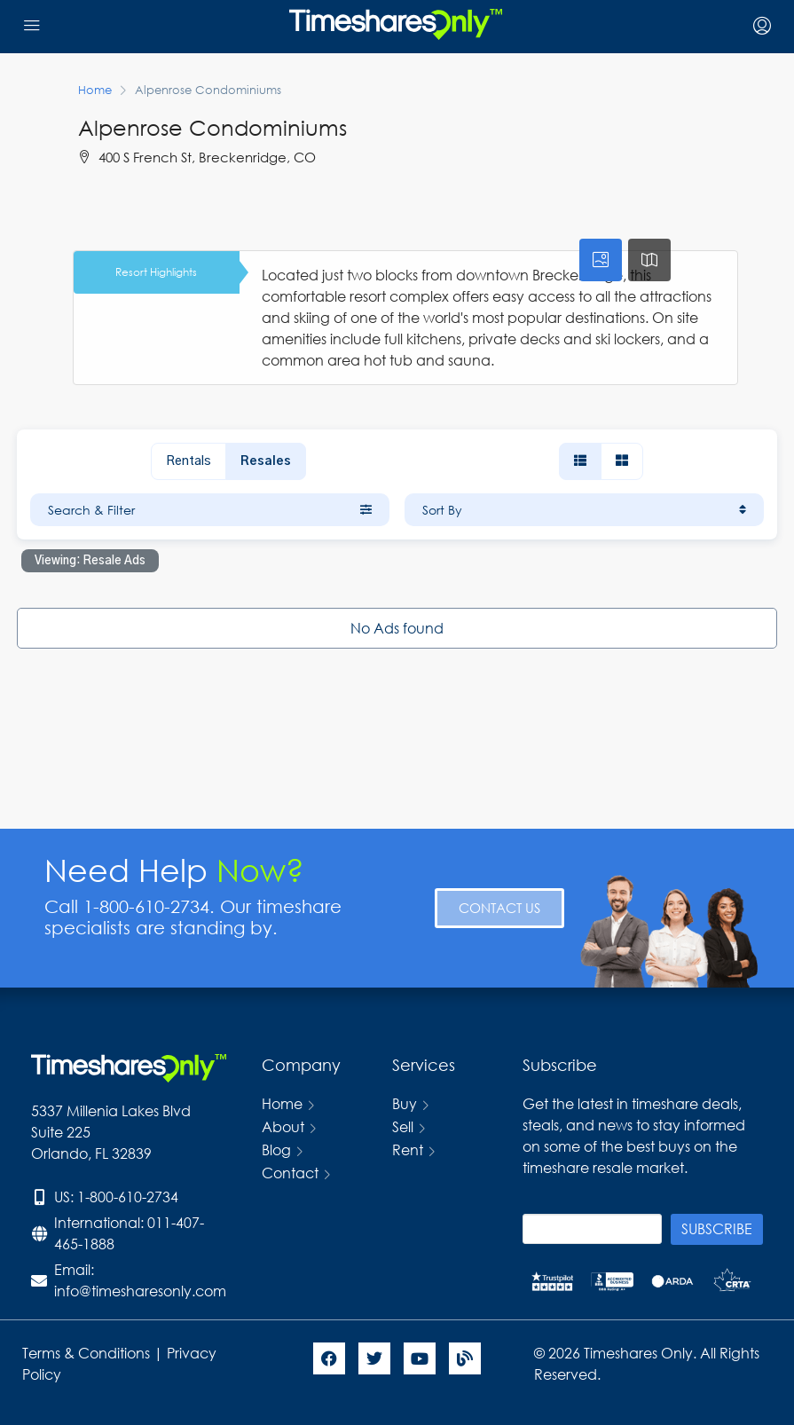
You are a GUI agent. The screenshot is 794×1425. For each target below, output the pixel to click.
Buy (404, 1103)
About (283, 1126)
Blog (276, 1149)
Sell (402, 1126)
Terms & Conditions (86, 1352)
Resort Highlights (156, 271)
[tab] (600, 260)
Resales (265, 461)
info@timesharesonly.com (140, 1290)
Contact (290, 1172)
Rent (407, 1149)
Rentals (188, 461)
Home (282, 1103)
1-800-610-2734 (127, 1196)
